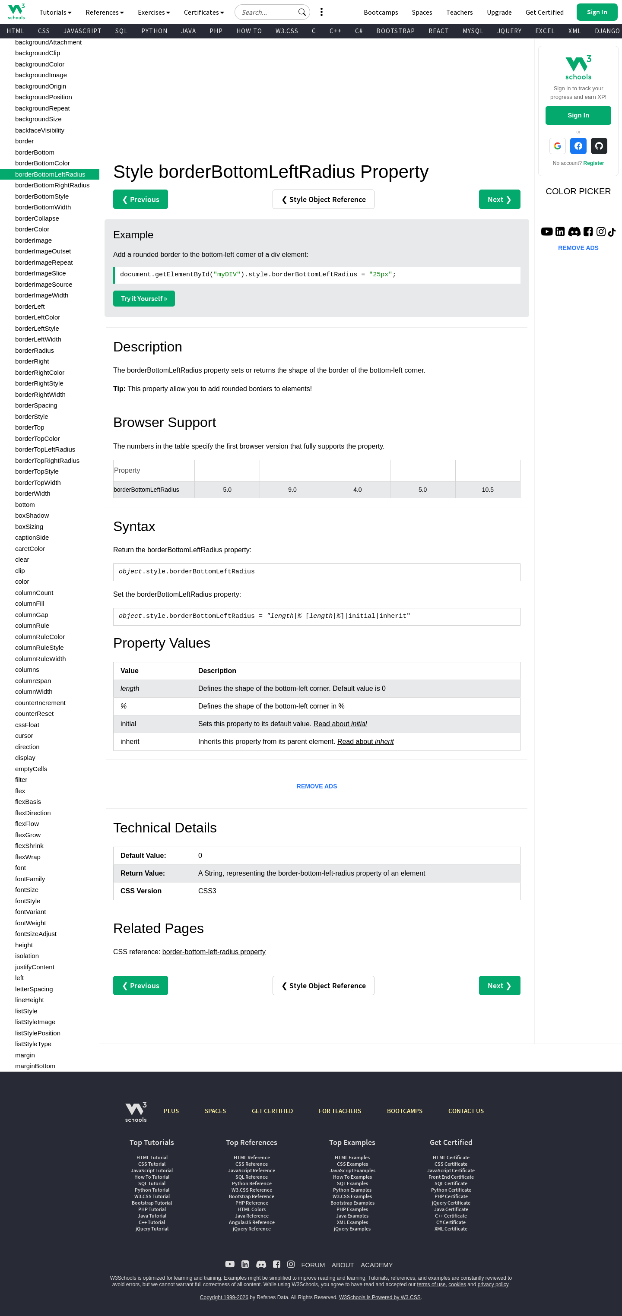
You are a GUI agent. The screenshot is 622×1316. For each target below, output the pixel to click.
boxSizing (29, 526)
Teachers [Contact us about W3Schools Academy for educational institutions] (459, 12)
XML (574, 31)
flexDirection (33, 812)
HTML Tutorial (152, 1157)
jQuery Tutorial (152, 1228)
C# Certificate (451, 1222)
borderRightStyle (39, 383)
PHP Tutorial (152, 1209)
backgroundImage (41, 75)
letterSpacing (34, 989)
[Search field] (272, 12)
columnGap (31, 614)
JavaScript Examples (352, 1170)
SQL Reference (251, 1177)
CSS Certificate (451, 1164)
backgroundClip (37, 53)
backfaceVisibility (39, 130)
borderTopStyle (37, 471)
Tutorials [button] (55, 12)
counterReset (34, 713)
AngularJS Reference (252, 1222)
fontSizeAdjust (36, 933)
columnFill (29, 603)
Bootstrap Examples (352, 1202)
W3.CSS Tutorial (152, 1196)
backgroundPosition (43, 97)
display (25, 757)
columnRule (32, 625)
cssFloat (27, 724)
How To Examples (352, 1177)
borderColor (32, 229)
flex (20, 790)
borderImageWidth (41, 295)
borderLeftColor (37, 317)
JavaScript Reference (251, 1170)
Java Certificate (451, 1209)
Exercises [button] (154, 12)
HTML (15, 31)
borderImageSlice (40, 273)
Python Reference (252, 1183)
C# (359, 31)
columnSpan (33, 680)
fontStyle (27, 901)
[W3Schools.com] (135, 1116)
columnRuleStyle (39, 647)
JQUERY (509, 31)
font (20, 867)
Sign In (578, 115)
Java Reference (252, 1215)
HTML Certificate (451, 1157)
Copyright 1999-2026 (224, 1297)
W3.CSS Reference (252, 1189)
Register (594, 163)
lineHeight (29, 999)
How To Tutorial (151, 1177)
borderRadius (34, 350)
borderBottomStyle (42, 196)
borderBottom (34, 152)
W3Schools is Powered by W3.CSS (380, 1297)
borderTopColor (37, 438)
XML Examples (352, 1222)
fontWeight (30, 923)
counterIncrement (40, 702)
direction (27, 746)
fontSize (26, 889)
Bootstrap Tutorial (152, 1202)
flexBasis (28, 801)
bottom (25, 504)
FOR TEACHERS (340, 1111)
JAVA (188, 31)
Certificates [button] (204, 12)
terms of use (431, 1284)
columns (27, 669)
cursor (24, 735)
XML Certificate (451, 1228)
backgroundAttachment (48, 42)
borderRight (32, 361)
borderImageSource (44, 284)
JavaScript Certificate (451, 1170)
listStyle (26, 1011)
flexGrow (28, 834)
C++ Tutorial (152, 1222)
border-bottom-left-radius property (214, 951)
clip (20, 570)
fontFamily (30, 879)
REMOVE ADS (317, 786)
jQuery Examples (352, 1228)
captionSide (32, 537)
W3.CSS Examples (352, 1196)
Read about (340, 724)
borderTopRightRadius (47, 460)
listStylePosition (37, 1033)
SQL (121, 31)
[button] (302, 12)
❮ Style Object (323, 199)
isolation (27, 955)
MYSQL (473, 31)
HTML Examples (352, 1157)
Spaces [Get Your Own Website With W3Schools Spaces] (422, 12)
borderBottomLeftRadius (50, 174)
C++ (336, 31)
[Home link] (16, 11)
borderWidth (33, 493)
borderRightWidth (40, 394)
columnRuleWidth (40, 658)
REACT (438, 31)
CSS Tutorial (151, 1164)
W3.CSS (287, 31)
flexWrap (28, 856)
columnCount (34, 592)
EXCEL (545, 31)
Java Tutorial (152, 1215)
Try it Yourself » (144, 298)
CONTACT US (466, 1111)
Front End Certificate (451, 1177)
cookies (457, 1284)
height (24, 945)
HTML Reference (252, 1157)
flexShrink (29, 845)
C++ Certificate (451, 1215)
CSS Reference (251, 1164)
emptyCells (31, 768)
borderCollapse (37, 218)
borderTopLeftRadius (45, 449)
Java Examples (352, 1215)
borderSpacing (36, 405)
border (24, 141)
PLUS (171, 1111)
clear (22, 559)
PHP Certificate (451, 1196)
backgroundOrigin (40, 86)
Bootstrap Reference (251, 1196)
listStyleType (33, 1043)
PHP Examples (352, 1209)
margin (25, 1055)
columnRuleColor (40, 636)
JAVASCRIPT (82, 31)
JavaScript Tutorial (152, 1170)
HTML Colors (252, 1209)
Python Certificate (451, 1189)
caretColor (30, 548)
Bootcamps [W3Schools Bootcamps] (381, 12)
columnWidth (34, 691)
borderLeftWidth (38, 339)
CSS (44, 31)
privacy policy (493, 1284)
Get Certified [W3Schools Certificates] (545, 12)
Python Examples (352, 1189)
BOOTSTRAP (395, 31)
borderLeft (29, 306)
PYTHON (154, 31)
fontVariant (30, 911)
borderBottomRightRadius (52, 185)
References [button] (105, 12)
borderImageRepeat (44, 262)
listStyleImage (35, 1021)
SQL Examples (352, 1183)
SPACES (215, 1111)
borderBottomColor (42, 163)
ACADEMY (377, 1265)
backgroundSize (38, 119)
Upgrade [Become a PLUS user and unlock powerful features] (499, 12)
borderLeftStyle (37, 328)
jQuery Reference (252, 1228)
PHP (216, 31)
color (22, 581)
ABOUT (343, 1265)
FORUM (313, 1265)
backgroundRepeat (42, 108)
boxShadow (32, 515)
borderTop (29, 427)
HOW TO (249, 31)
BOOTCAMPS (404, 1111)
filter (21, 779)
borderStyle (31, 416)
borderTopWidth (38, 482)
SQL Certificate (451, 1183)
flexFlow (27, 823)
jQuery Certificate (451, 1202)
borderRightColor (39, 372)
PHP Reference (251, 1202)
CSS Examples (352, 1164)
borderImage (33, 240)
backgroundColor (39, 64)
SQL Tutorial (151, 1183)
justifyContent (34, 967)
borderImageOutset (43, 251)
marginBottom (35, 1065)
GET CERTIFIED (272, 1111)
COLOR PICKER (578, 191)
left (19, 977)
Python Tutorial (152, 1189)
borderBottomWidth (43, 207)
